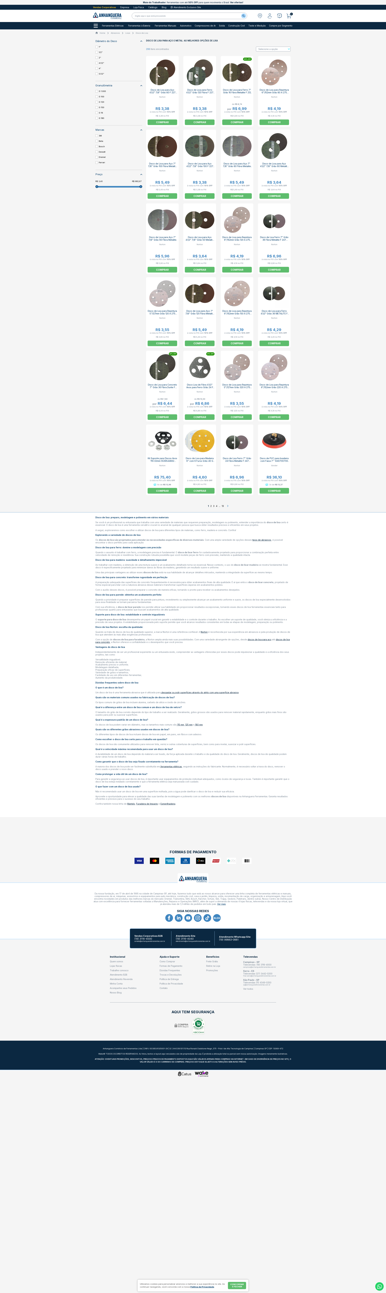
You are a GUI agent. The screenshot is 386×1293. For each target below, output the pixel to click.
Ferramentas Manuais (165, 25)
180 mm (199, 724)
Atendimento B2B (118, 974)
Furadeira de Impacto (147, 803)
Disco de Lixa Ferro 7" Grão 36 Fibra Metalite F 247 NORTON (274, 240)
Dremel (102, 157)
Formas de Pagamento (171, 966)
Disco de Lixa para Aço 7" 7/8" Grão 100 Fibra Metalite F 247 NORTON (162, 166)
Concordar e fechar (237, 1285)
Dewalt (102, 152)
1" (100, 47)
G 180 (101, 118)
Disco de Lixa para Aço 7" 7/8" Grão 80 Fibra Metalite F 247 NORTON (237, 166)
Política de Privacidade (171, 983)
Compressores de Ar (205, 25)
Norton (204, 632)
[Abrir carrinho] (289, 15)
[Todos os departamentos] (96, 26)
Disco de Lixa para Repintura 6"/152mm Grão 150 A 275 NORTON (237, 313)
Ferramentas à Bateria (139, 25)
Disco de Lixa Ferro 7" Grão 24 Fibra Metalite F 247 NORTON (237, 461)
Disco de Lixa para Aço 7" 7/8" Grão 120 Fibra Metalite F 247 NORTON (199, 313)
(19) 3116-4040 (185, 938)
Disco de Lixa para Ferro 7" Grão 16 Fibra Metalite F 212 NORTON (237, 92)
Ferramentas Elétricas (113, 25)
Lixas (127, 33)
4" (100, 68)
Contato (164, 988)
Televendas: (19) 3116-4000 (257, 964)
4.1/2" (101, 63)
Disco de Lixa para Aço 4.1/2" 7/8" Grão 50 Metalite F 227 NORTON (200, 240)
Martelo (131, 803)
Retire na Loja (213, 966)
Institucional (117, 956)
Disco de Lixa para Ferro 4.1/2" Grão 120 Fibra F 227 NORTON (199, 92)
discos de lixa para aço (259, 639)
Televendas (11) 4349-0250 (257, 982)
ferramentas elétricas (171, 766)
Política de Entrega (169, 979)
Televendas (250, 956)
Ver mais (221, 904)
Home (102, 33)
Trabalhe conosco (119, 970)
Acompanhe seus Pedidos (123, 988)
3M (100, 135)
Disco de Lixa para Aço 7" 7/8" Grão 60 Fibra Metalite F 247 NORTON (162, 240)
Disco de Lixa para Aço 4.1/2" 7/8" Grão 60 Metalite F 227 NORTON (274, 166)
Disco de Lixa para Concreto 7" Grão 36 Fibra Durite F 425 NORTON (162, 387)
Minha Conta (116, 983)
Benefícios (212, 956)
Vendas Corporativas (104, 7)
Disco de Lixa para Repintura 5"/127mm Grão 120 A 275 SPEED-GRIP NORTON (162, 313)
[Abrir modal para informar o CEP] (259, 15)
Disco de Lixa (142, 33)
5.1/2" (101, 74)
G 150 (101, 107)
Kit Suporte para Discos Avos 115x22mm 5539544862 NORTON (162, 461)
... (219, 506)
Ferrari (102, 162)
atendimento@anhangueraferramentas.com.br (193, 941)
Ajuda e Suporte (169, 956)
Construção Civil (236, 25)
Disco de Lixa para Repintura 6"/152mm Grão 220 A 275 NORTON (274, 387)
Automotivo (185, 25)
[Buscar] (243, 16)
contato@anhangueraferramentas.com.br (149, 941)
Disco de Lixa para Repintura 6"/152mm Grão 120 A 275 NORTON (237, 240)
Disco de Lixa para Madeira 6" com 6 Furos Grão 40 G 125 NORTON (200, 461)
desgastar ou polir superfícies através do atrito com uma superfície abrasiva (200, 692)
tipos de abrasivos (261, 540)
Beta (101, 141)
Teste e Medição (257, 25)
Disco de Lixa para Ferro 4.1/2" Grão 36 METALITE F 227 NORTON (274, 313)
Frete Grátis (212, 961)
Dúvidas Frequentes (170, 970)
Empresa (124, 7)
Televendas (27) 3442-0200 (257, 973)
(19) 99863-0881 (229, 939)
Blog (164, 7)
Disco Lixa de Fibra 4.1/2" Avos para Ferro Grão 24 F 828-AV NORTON (199, 387)
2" (100, 57)
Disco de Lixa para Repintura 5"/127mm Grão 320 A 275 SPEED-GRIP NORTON (237, 387)
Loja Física (138, 7)
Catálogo (152, 7)
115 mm (180, 724)
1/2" (101, 52)
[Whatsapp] (379, 1286)
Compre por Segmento (280, 25)
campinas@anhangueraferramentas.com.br (259, 967)
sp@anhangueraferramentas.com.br (256, 985)
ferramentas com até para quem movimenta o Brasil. (193, 2)
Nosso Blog (116, 992)
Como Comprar (167, 961)
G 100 (101, 96)
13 (223, 506)
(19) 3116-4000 (143, 938)
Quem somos (116, 961)
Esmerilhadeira (168, 803)
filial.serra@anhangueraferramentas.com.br (259, 976)
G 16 (101, 112)
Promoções (212, 970)
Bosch (102, 146)
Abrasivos (115, 33)
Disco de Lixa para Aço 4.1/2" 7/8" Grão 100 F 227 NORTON (199, 166)
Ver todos (248, 989)
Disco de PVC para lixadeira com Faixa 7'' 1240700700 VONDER (274, 461)
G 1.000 (102, 91)
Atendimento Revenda (121, 979)
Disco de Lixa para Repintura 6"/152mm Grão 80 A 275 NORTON (274, 92)
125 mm (189, 724)
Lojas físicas (116, 966)
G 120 (101, 102)
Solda (222, 25)
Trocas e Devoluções (171, 974)
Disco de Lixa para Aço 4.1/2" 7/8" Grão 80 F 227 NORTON (162, 92)
